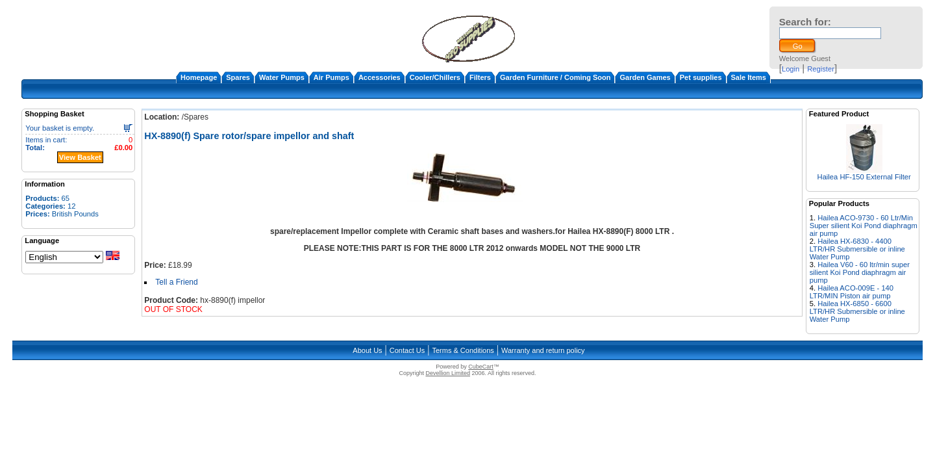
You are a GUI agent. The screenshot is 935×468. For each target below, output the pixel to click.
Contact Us (407, 350)
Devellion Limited (447, 373)
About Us (367, 350)
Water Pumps (282, 77)
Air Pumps (331, 77)
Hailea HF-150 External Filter (864, 177)
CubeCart (480, 366)
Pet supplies (701, 77)
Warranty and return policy (543, 350)
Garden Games (644, 77)
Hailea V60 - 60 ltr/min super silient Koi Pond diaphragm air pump (860, 272)
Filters (480, 77)
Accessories (379, 77)
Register (820, 69)
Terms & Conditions (462, 350)
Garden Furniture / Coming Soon (555, 77)
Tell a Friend (176, 282)
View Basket (80, 157)
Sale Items (748, 77)
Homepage (199, 77)
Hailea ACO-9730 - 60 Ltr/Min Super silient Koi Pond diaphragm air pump (863, 225)
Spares (238, 77)
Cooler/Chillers (435, 77)
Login (790, 69)
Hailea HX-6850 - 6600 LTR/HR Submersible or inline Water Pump (857, 311)
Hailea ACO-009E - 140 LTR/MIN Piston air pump (851, 292)
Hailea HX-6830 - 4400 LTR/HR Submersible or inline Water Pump (857, 249)
